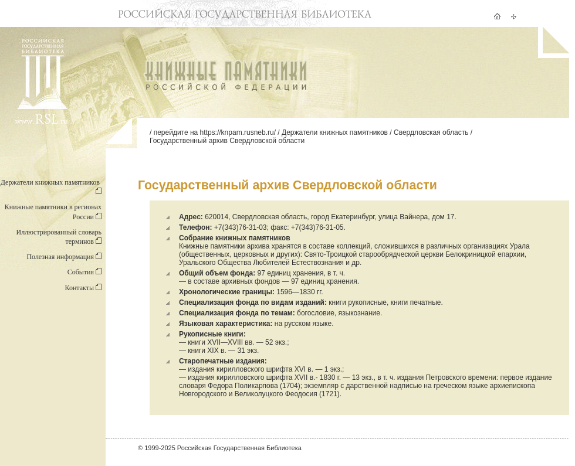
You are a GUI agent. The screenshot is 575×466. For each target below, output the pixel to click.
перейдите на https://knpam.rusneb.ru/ (215, 132)
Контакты (83, 288)
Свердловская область (431, 132)
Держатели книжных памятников (335, 132)
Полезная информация (64, 257)
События (84, 272)
